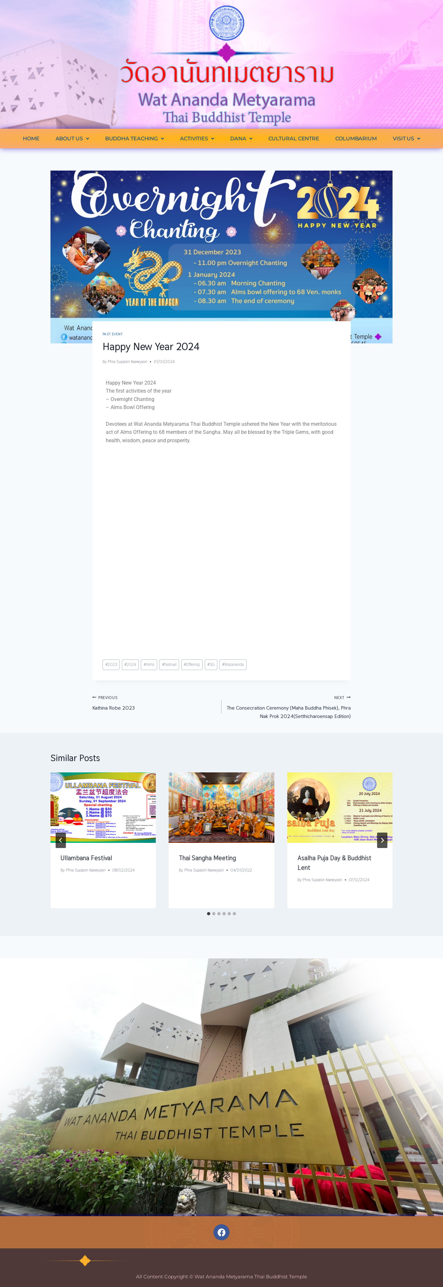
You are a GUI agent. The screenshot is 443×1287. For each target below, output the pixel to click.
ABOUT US (72, 138)
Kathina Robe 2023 (154, 702)
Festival (169, 664)
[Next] (382, 840)
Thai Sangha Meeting (207, 858)
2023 (111, 664)
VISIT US (406, 138)
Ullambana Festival (86, 858)
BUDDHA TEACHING (134, 138)
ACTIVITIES (197, 138)
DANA (241, 138)
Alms (149, 664)
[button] (72, 138)
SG (210, 664)
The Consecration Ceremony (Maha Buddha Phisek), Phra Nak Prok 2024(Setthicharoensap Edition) (289, 706)
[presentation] (103, 807)
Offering (192, 664)
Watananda (233, 664)
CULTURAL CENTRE (294, 138)
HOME (31, 138)
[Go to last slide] (61, 840)
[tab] (208, 913)
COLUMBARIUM (356, 138)
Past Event (113, 334)
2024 (130, 664)
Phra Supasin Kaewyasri (127, 361)
